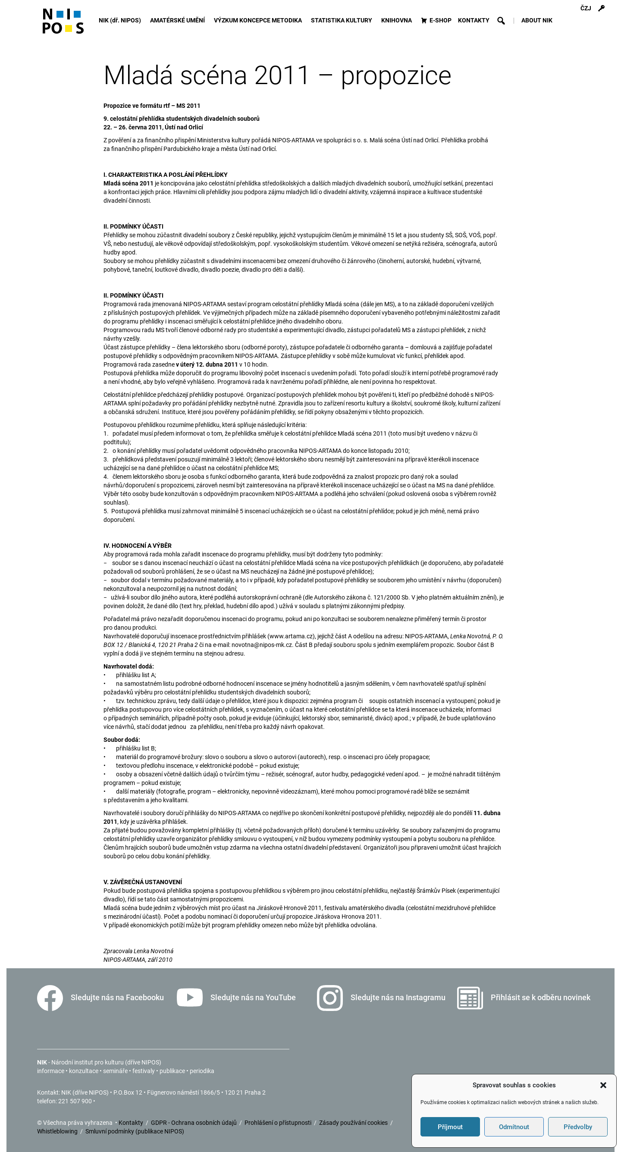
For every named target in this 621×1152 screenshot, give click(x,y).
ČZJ (585, 8)
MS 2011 (188, 105)
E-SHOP (441, 20)
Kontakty (131, 1122)
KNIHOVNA (397, 20)
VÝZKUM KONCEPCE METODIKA (259, 20)
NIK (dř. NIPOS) (121, 20)
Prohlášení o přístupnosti (279, 1122)
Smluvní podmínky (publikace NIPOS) (134, 1131)
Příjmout (450, 1127)
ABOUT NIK (536, 20)
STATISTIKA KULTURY (343, 20)
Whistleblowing (58, 1131)
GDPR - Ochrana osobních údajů (194, 1122)
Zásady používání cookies (354, 1122)
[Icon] (63, 25)
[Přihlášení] (601, 8)
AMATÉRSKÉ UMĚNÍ (178, 20)
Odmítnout (514, 1127)
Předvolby (578, 1127)
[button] (603, 1085)
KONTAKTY (473, 20)
